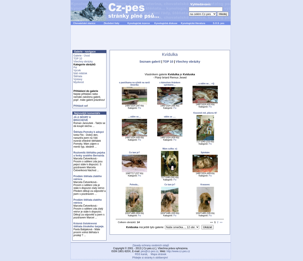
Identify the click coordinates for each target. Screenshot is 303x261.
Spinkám (205, 152)
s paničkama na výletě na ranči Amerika (134, 83)
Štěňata (77, 76)
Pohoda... (134, 184)
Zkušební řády (111, 23)
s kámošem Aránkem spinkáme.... (169, 83)
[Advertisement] (150, 39)
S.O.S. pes (218, 23)
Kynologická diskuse (165, 23)
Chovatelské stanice (84, 23)
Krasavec (205, 184)
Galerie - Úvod (81, 55)
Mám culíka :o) (169, 149)
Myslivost (78, 82)
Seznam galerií (150, 61)
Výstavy (77, 79)
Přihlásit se (80, 105)
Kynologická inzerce (139, 23)
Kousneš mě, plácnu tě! (205, 113)
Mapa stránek (158, 254)
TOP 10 (77, 58)
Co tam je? (134, 152)
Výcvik (77, 70)
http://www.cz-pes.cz (178, 251)
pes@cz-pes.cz (149, 251)
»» (221, 222)
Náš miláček (80, 73)
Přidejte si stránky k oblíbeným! (150, 257)
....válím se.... (134, 117)
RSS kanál (141, 254)
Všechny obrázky (83, 61)
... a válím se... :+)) (205, 83)
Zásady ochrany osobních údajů (150, 245)
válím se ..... (170, 117)
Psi (75, 67)
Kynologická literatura (193, 23)
